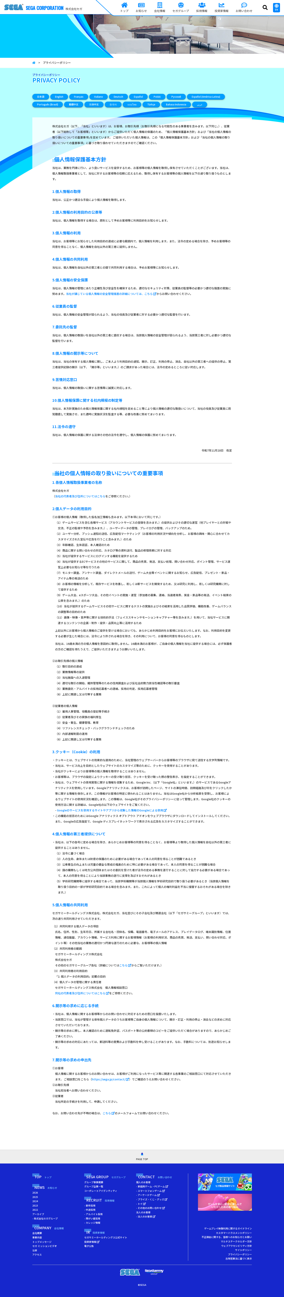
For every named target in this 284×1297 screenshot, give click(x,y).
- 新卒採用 (89, 1205)
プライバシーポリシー (240, 1254)
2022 (35, 1209)
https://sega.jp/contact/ (110, 1079)
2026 (35, 1192)
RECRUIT (100, 1200)
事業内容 (37, 1237)
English (59, 96)
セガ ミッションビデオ (44, 1246)
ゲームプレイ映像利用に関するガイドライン (228, 1228)
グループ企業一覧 (93, 1186)
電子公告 (89, 1246)
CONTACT (155, 1176)
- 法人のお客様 (145, 1216)
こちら (125, 965)
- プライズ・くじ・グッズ (151, 1199)
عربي (199, 104)
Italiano (98, 96)
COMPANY (49, 1227)
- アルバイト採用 (93, 1214)
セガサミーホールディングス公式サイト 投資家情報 (105, 1239)
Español (138, 96)
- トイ (141, 1203)
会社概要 (37, 1233)
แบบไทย (132, 104)
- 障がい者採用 (92, 1218)
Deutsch (118, 96)
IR (95, 1232)
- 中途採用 (89, 1209)
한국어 (113, 104)
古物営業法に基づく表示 (239, 1258)
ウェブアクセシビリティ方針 (236, 1245)
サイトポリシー (243, 1250)
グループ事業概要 (93, 1182)
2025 (35, 1197)
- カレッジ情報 (92, 1222)
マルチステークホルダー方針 (236, 1241)
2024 (35, 1201)
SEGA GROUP (106, 1176)
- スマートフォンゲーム (150, 1190)
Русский (176, 96)
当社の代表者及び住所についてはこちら (80, 496)
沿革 (34, 1250)
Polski (157, 96)
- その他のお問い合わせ (150, 1208)
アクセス (37, 1254)
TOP (42, 1176)
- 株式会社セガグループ (45, 1218)
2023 (35, 1205)
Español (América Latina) (206, 96)
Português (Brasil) (47, 104)
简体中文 (94, 104)
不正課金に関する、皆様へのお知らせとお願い (227, 1237)
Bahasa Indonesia (176, 104)
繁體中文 (73, 104)
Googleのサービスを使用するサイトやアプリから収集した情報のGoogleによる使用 (112, 810)
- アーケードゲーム (148, 1195)
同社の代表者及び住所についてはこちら (82, 993)
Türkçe (151, 104)
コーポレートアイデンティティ (100, 1190)
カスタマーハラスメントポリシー (234, 1232)
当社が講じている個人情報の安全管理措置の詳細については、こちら (111, 294)
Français (78, 96)
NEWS (45, 1187)
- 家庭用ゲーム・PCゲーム (152, 1186)
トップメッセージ (41, 1241)
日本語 (40, 96)
